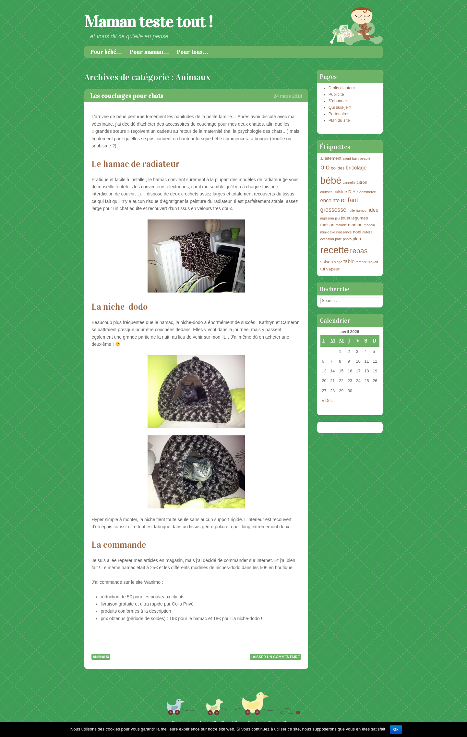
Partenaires (339, 114)
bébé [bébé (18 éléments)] (330, 180)
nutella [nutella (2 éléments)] (367, 232)
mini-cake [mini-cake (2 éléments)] (327, 232)
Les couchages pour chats (126, 96)
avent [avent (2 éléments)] (346, 158)
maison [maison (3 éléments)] (327, 224)
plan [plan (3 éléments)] (357, 238)
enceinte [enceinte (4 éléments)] (330, 200)
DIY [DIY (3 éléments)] (351, 191)
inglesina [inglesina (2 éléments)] (327, 218)
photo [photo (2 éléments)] (347, 239)
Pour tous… (192, 52)
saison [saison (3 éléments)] (326, 261)
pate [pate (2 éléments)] (338, 239)
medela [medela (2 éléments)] (369, 225)
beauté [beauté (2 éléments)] (365, 158)
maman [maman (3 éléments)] (355, 224)
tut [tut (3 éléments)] (322, 269)
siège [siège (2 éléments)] (338, 262)
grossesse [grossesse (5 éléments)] (333, 209)
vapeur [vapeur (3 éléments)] (333, 269)
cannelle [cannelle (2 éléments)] (348, 182)
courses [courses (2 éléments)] (326, 192)
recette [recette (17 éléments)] (334, 250)
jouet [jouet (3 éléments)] (345, 218)
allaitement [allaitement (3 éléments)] (330, 158)
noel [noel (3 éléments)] (357, 232)
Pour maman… (149, 52)
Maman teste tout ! (148, 22)
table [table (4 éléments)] (348, 261)
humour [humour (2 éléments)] (362, 210)
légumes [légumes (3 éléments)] (360, 218)
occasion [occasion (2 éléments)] (327, 239)
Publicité (336, 94)
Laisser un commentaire (275, 657)
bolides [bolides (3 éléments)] (338, 168)
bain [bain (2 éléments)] (355, 158)
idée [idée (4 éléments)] (373, 210)
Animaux (100, 657)
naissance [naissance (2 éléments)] (344, 232)
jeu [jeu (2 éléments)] (337, 218)
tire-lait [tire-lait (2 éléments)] (372, 262)
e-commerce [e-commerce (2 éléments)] (366, 192)
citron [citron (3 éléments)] (362, 182)
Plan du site (339, 120)
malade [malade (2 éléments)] (341, 225)
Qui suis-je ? (340, 107)
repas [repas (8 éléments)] (358, 251)
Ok (396, 729)
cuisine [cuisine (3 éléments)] (340, 191)
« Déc (327, 400)
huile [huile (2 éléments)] (351, 210)
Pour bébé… (106, 52)
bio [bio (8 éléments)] (325, 167)
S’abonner (338, 101)
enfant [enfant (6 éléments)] (349, 200)
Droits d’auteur (342, 88)
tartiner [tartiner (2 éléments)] (361, 262)
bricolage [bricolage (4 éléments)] (356, 167)
